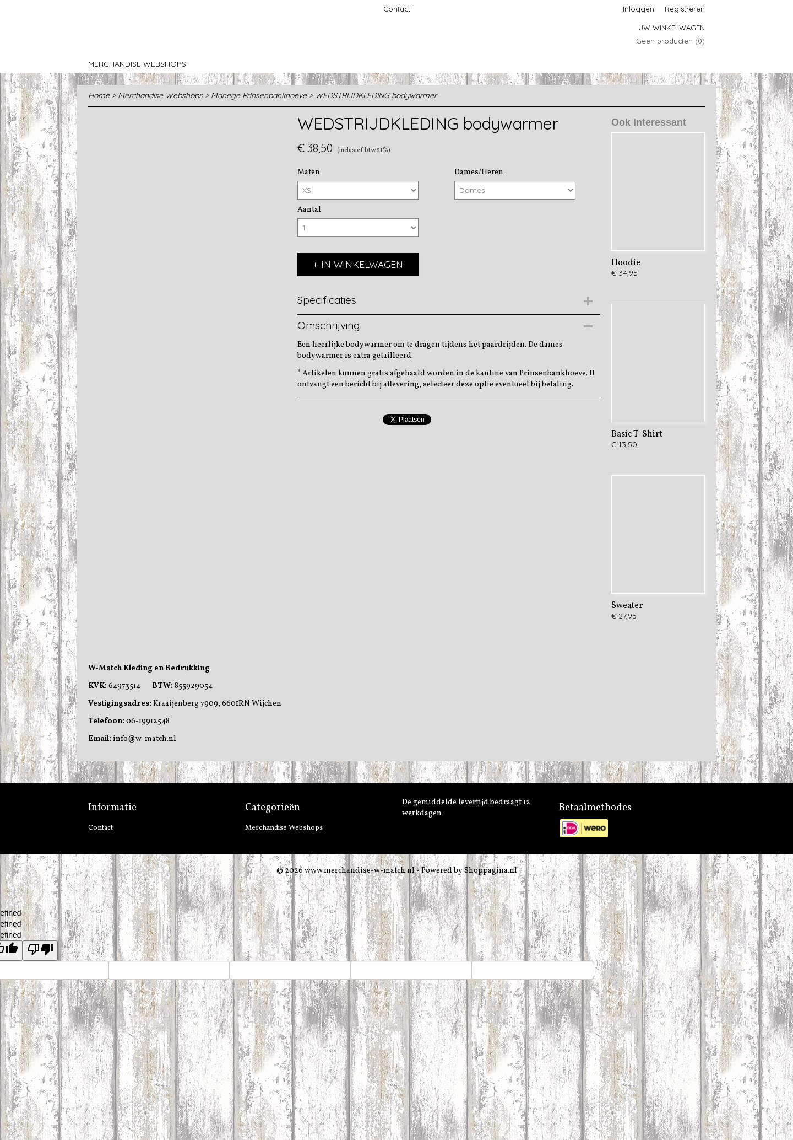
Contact (396, 8)
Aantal (309, 210)
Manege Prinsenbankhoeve (259, 95)
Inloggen (638, 8)
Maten (308, 172)
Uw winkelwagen (671, 27)
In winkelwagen (362, 264)
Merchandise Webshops (137, 64)
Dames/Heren (478, 172)
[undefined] (40, 950)
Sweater (627, 606)
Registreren (685, 8)
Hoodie (625, 263)
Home (99, 95)
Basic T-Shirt (636, 434)
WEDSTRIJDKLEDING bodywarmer (376, 95)
